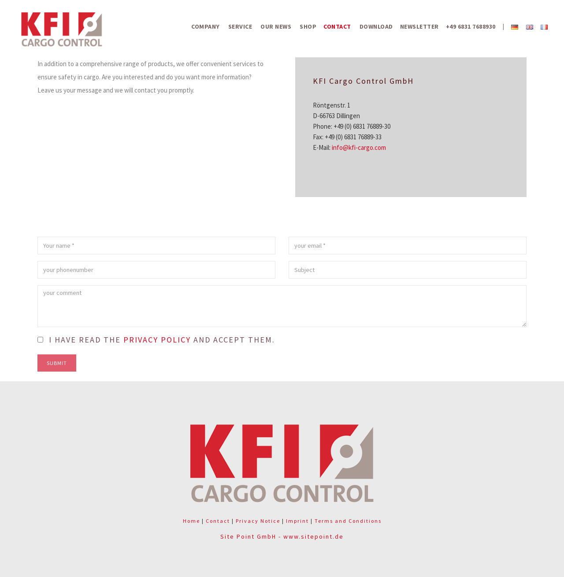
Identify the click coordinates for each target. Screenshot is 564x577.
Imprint (297, 520)
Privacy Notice (258, 520)
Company (205, 26)
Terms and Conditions (348, 520)
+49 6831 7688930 (471, 26)
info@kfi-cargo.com (359, 147)
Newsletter (419, 26)
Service (240, 26)
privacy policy (157, 340)
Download (376, 26)
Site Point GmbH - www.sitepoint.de (282, 536)
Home (191, 520)
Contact (337, 26)
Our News (275, 26)
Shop (308, 26)
